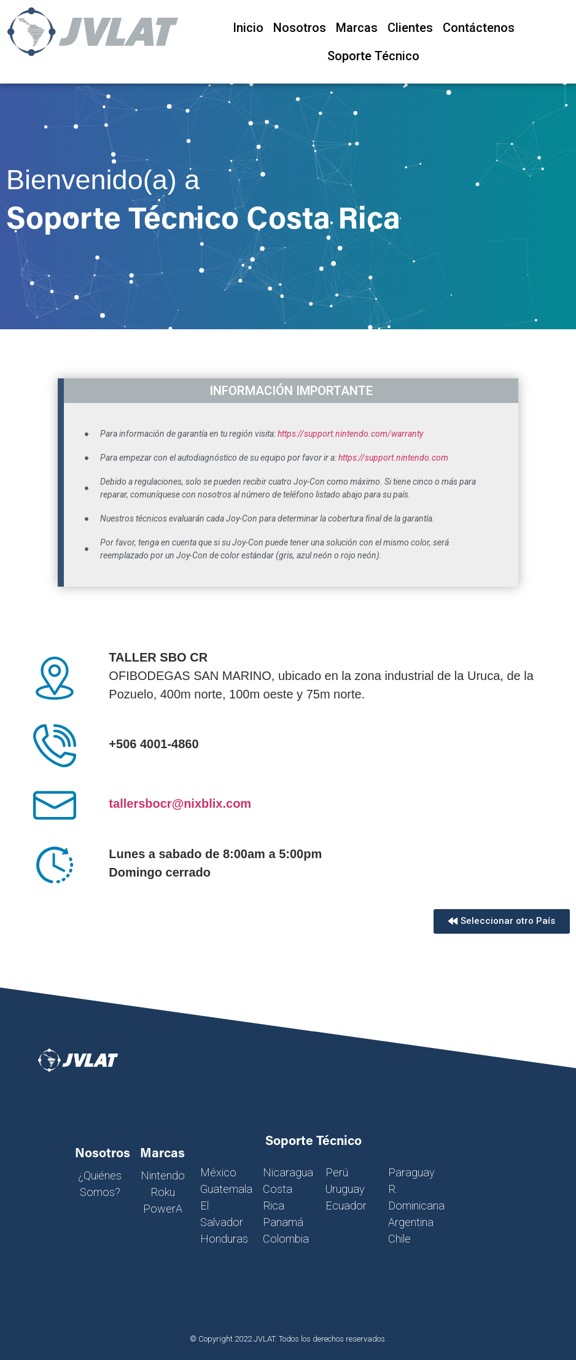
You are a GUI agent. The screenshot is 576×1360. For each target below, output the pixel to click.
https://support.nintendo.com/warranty (350, 434)
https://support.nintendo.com (393, 458)
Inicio (248, 27)
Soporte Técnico (373, 56)
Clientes (410, 27)
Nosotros (299, 27)
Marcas (357, 27)
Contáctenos (479, 27)
